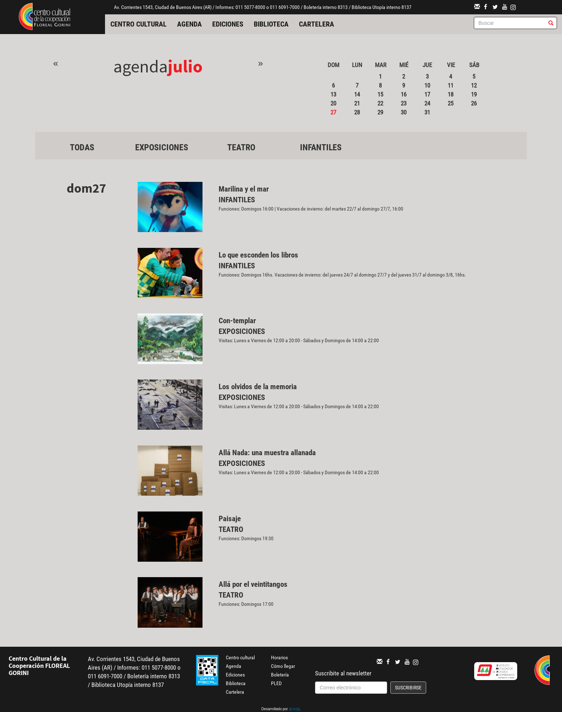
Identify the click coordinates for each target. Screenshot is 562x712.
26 (474, 103)
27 (333, 112)
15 (380, 94)
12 (474, 85)
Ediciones (227, 24)
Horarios (279, 657)
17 (427, 94)
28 (357, 112)
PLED (276, 683)
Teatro (241, 147)
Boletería (280, 674)
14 (357, 94)
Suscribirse (408, 687)
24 (427, 103)
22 (380, 103)
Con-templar (237, 320)
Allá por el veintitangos (253, 584)
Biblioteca (271, 24)
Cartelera (316, 24)
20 (333, 103)
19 (474, 94)
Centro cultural (138, 24)
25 (450, 103)
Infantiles (321, 147)
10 (427, 85)
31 (427, 112)
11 (450, 85)
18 (450, 94)
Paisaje (230, 518)
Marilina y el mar (244, 189)
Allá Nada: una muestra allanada (267, 452)
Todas (82, 147)
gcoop (294, 709)
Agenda (189, 24)
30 (403, 112)
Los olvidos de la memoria (258, 386)
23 (403, 103)
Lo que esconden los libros (258, 255)
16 (403, 94)
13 (333, 94)
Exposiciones (161, 147)
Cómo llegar (283, 666)
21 (357, 103)
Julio (185, 66)
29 (380, 112)
